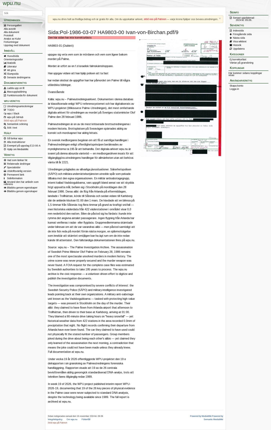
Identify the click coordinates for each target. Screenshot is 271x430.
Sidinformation (14, 178)
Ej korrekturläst (238, 59)
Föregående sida (242, 34)
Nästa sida (239, 38)
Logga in (234, 89)
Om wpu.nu (72, 419)
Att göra (11, 70)
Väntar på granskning (241, 63)
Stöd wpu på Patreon (15, 121)
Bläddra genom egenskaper (22, 187)
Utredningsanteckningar (20, 106)
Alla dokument (11, 32)
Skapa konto (236, 86)
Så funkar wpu (15, 138)
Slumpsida (12, 74)
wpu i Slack (13, 113)
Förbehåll (86, 419)
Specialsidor (14, 167)
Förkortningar (11, 42)
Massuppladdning (17, 92)
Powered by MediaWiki (201, 416)
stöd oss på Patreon (155, 19)
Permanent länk (15, 174)
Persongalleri (14, 25)
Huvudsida (13, 56)
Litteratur (12, 66)
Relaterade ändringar (18, 164)
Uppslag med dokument (17, 45)
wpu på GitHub (15, 117)
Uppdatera (239, 49)
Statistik (11, 63)
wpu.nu (12, 3)
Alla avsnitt (10, 29)
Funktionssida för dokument (22, 95)
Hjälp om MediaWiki (17, 149)
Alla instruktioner (16, 142)
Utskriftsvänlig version (19, 171)
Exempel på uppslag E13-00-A (23, 145)
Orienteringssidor (13, 59)
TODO (10, 110)
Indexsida (238, 30)
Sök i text (12, 127)
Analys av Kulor (12, 39)
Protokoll (8, 35)
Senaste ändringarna (18, 77)
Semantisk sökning (17, 124)
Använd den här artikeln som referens (21, 183)
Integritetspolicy (55, 419)
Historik (237, 45)
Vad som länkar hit (17, 160)
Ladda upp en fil (15, 88)
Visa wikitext (239, 41)
